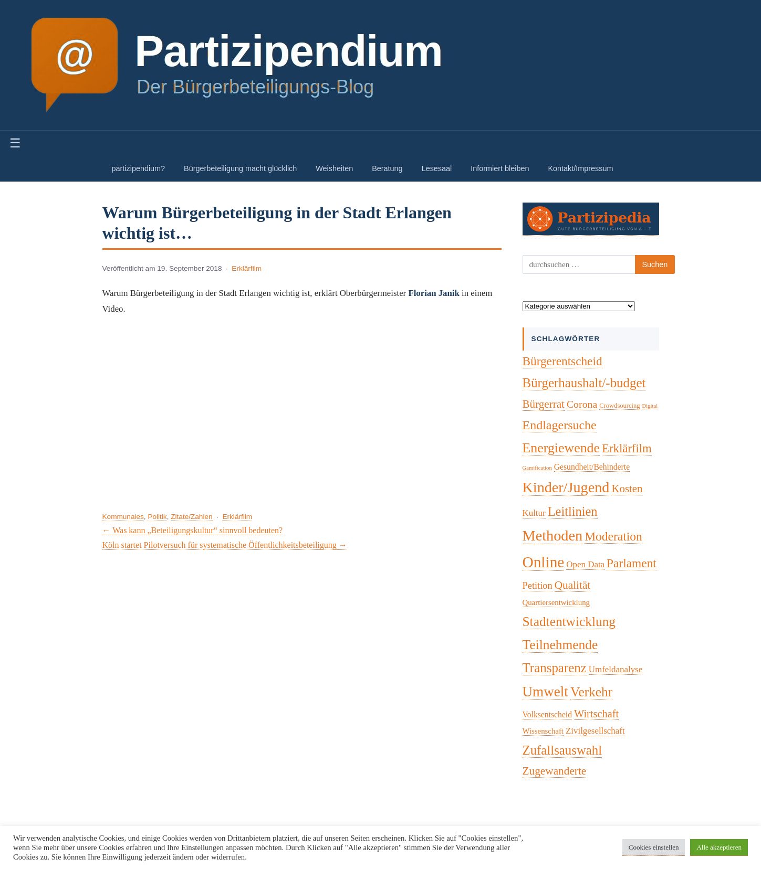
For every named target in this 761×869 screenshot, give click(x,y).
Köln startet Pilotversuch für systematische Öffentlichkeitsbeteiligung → (224, 545)
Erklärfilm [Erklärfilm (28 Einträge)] (627, 448)
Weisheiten (334, 168)
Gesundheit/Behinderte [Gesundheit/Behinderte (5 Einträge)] (592, 466)
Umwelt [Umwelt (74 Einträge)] (545, 692)
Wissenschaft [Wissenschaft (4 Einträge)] (543, 731)
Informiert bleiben (500, 168)
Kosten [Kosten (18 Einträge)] (626, 488)
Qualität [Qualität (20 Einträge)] (573, 585)
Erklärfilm (247, 268)
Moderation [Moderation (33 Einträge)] (613, 536)
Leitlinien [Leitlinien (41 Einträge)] (573, 511)
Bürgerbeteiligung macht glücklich (240, 168)
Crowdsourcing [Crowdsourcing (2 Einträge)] (619, 405)
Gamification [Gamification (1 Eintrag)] (537, 468)
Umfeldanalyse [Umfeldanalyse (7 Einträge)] (615, 669)
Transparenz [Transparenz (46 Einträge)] (555, 668)
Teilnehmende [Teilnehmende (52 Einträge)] (560, 644)
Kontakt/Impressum (580, 168)
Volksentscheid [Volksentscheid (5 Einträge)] (547, 714)
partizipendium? (138, 168)
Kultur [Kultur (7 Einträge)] (534, 513)
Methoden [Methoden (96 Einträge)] (553, 535)
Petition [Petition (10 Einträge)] (537, 585)
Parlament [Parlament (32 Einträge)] (631, 563)
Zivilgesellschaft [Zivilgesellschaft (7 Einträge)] (595, 731)
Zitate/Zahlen (191, 517)
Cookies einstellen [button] (654, 847)
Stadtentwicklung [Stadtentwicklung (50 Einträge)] (569, 621)
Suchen (655, 264)
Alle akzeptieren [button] (719, 847)
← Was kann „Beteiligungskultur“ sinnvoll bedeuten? (192, 530)
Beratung (387, 168)
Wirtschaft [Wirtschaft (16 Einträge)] (596, 713)
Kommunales (123, 517)
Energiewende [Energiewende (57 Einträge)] (561, 447)
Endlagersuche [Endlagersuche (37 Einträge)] (560, 425)
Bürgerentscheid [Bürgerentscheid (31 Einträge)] (562, 361)
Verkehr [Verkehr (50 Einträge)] (591, 691)
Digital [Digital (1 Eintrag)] (650, 406)
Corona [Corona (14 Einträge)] (582, 404)
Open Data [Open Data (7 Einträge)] (585, 564)
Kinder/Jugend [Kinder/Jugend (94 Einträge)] (566, 487)
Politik (157, 517)
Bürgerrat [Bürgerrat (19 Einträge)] (544, 404)
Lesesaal (437, 168)
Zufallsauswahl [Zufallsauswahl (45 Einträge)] (562, 750)
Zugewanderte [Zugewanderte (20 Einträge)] (555, 771)
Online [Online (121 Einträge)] (544, 562)
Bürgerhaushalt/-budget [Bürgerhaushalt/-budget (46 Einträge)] (584, 383)
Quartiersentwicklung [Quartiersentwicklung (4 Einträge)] (556, 602)
